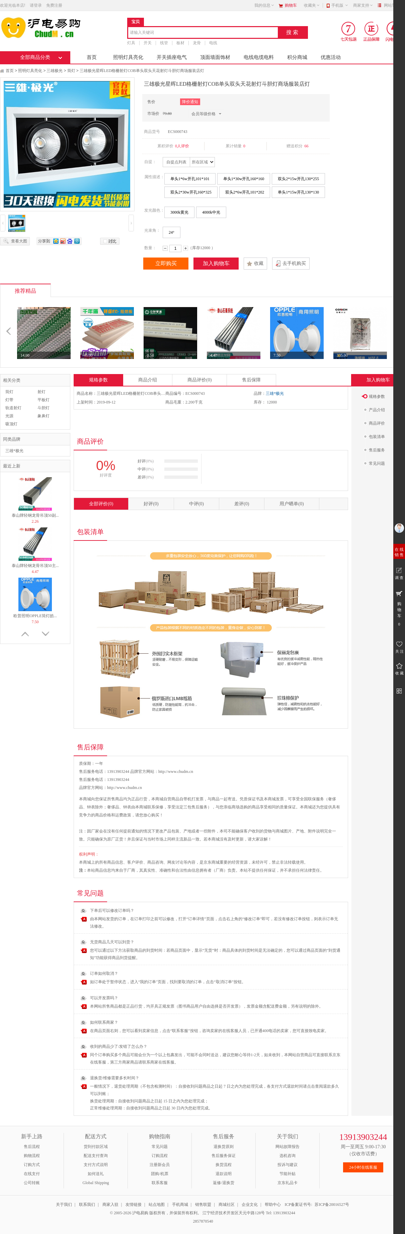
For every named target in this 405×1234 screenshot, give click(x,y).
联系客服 (160, 1182)
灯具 (131, 43)
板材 (180, 43)
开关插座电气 (172, 57)
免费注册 (54, 5)
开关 (148, 43)
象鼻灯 (43, 416)
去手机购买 (294, 263)
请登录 (36, 5)
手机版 (339, 5)
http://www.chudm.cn (124, 787)
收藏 (258, 263)
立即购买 (166, 263)
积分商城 (297, 57)
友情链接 (134, 1204)
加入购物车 (216, 263)
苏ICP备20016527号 (332, 1204)
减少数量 (165, 248)
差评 (241, 503)
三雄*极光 (14, 450)
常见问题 (160, 1146)
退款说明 (224, 1173)
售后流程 (32, 1146)
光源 (9, 416)
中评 (196, 503)
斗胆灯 (43, 408)
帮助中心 (273, 1204)
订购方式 (32, 1164)
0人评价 (182, 146)
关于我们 (64, 1204)
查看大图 (19, 241)
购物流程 (32, 1155)
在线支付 (32, 1173)
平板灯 (43, 399)
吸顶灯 (11, 424)
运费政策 (123, 815)
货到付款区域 (96, 1146)
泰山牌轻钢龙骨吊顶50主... (35, 565)
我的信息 (264, 5)
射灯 (41, 391)
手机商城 (180, 1204)
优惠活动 (331, 57)
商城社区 (227, 1204)
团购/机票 (159, 1173)
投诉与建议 (287, 1164)
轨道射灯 (13, 408)
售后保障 (251, 379)
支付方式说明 (96, 1164)
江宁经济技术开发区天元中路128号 (234, 1213)
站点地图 (157, 1204)
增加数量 (185, 248)
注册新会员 (160, 1164)
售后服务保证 (224, 1155)
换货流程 (224, 1164)
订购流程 (160, 1155)
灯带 (9, 399)
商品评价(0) (199, 379)
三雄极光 (55, 70)
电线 (213, 43)
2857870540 (202, 1221)
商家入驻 (110, 1204)
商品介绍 (147, 379)
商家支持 (363, 5)
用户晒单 (291, 503)
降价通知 (190, 101)
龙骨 (197, 43)
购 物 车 (399, 608)
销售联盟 (203, 1204)
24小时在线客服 (363, 1167)
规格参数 (98, 379)
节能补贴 (287, 1173)
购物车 (291, 5)
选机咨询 (287, 1155)
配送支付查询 (96, 1155)
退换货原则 (224, 1146)
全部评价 (101, 503)
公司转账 (32, 1182)
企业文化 (250, 1204)
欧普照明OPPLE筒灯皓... (35, 615)
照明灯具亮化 (128, 57)
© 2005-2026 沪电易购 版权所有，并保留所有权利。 (155, 1213)
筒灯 (71, 70)
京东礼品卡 (287, 1182)
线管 (164, 43)
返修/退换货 (223, 1182)
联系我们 (87, 1204)
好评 (151, 503)
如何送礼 (96, 1173)
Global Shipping (95, 1182)
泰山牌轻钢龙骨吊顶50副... (35, 515)
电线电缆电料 (259, 57)
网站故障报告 (287, 1146)
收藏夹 (312, 5)
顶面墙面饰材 (215, 57)
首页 (92, 57)
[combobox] (203, 33)
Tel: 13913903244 (280, 1213)
